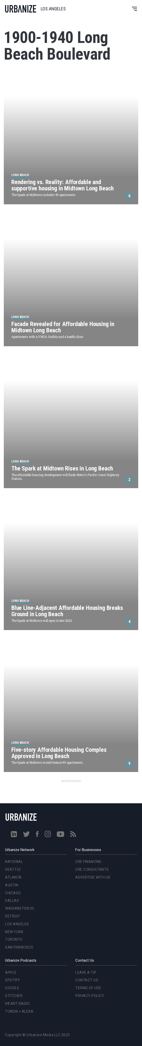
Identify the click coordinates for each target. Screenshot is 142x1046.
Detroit (12, 916)
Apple (11, 972)
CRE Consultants (92, 869)
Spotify (12, 980)
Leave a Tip (86, 972)
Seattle (13, 869)
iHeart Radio (17, 1004)
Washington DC (20, 908)
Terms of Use (88, 988)
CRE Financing (88, 862)
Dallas (12, 901)
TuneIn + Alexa (19, 1011)
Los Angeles (17, 924)
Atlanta (13, 877)
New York (14, 932)
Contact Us (86, 980)
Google (12, 988)
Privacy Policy (89, 996)
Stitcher (13, 996)
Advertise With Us (92, 877)
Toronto (14, 939)
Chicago (13, 893)
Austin (11, 885)
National (14, 862)
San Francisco (19, 947)
